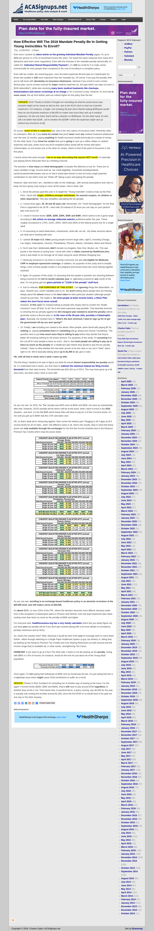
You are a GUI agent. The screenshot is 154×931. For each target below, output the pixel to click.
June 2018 (126, 710)
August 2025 (127, 409)
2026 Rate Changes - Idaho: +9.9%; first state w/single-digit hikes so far (129, 319)
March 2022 (127, 553)
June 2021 (126, 584)
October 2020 (128, 612)
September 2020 (129, 616)
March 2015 (127, 847)
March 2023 (127, 511)
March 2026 (127, 385)
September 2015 (129, 826)
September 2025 (129, 406)
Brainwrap (137, 928)
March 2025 (127, 427)
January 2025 (128, 434)
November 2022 (129, 525)
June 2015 (126, 836)
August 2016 (127, 787)
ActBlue (128, 44)
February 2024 (128, 472)
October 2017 (128, 738)
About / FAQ (90, 19)
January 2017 (128, 770)
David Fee (122, 351)
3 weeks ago (132, 323)
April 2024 (126, 465)
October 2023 (128, 486)
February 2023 (128, 514)
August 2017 (127, 745)
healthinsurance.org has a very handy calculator (57, 623)
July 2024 (126, 455)
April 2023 (126, 507)
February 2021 (128, 598)
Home (16, 19)
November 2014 (129, 861)
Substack (129, 56)
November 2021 (129, 567)
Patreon (128, 52)
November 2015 (129, 819)
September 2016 (129, 784)
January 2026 (128, 392)
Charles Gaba (124, 328)
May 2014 (126, 889)
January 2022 (128, 560)
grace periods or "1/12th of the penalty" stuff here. (72, 282)
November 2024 (129, 441)
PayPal (128, 48)
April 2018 (126, 717)
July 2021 (126, 581)
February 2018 (128, 724)
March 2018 (127, 721)
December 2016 (129, 773)
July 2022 (126, 539)
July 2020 (126, 623)
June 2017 (126, 752)
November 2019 (129, 651)
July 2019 (126, 665)
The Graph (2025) (29, 19)
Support (114, 19)
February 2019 (128, 682)
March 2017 (127, 763)
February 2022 (128, 556)
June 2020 (126, 626)
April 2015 (126, 843)
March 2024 (127, 469)
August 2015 (127, 829)
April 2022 (126, 549)
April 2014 (126, 892)
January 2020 (128, 644)
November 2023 (129, 483)
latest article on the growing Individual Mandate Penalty (64, 54)
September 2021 (129, 574)
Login (123, 19)
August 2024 (127, 451)
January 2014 (128, 903)
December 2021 (129, 563)
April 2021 (126, 591)
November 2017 (129, 735)
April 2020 (126, 633)
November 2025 (129, 399)
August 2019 (127, 661)
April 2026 (126, 381)
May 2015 (126, 840)
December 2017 (129, 731)
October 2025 (128, 402)
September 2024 (129, 448)
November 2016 (129, 777)
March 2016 (127, 805)
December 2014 (129, 857)
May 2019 (126, 672)
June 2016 (126, 794)
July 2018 (126, 707)
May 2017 (126, 756)
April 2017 (126, 759)
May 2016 (126, 798)
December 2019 (129, 647)
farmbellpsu (123, 305)
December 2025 (129, 395)
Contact (103, 19)
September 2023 (129, 490)
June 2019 (126, 668)
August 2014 (127, 878)
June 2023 (126, 500)
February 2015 (128, 850)
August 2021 (127, 577)
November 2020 (129, 609)
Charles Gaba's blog (47, 703)
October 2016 (128, 780)
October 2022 (128, 528)
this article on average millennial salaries (54, 219)
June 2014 (126, 885)
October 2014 (128, 868)
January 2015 (128, 854)
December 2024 (129, 437)
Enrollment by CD (74, 19)
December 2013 (129, 906)
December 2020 (129, 605)
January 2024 (128, 476)
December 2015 (129, 815)
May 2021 (126, 588)
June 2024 (126, 458)
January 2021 (128, 602)
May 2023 (126, 504)
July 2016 (126, 791)
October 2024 (128, 444)
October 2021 (128, 570)
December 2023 (129, 479)
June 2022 (126, 542)
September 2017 (129, 742)
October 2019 (128, 654)
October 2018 (128, 696)
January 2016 (128, 812)
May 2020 (126, 630)
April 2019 (126, 675)
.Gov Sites (44, 19)
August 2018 (127, 703)
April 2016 (126, 801)
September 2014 (129, 871)
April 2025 (126, 423)
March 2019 (127, 679)
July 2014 (126, 882)
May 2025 (126, 420)
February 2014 (128, 899)
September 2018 (129, 700)
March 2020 (127, 637)
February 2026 (128, 388)
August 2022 (127, 535)
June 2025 (126, 416)
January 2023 (128, 518)
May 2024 (126, 462)
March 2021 (127, 595)
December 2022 (129, 521)
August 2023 (127, 493)
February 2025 (128, 430)
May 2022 (126, 546)
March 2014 (127, 896)
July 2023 (126, 497)
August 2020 (127, 619)
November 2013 (129, 910)
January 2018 (128, 728)
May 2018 (126, 714)
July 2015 (126, 833)
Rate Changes (58, 19)
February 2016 (128, 808)
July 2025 (126, 413)
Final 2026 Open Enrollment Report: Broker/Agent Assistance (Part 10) (130, 342)
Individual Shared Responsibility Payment (45, 65)
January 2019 (128, 686)
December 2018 (129, 689)
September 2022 (129, 532)
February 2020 (128, 640)
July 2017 (126, 749)
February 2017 (128, 766)
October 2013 (128, 913)
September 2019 (129, 658)
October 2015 (128, 822)
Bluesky (128, 60)
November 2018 (129, 693)
